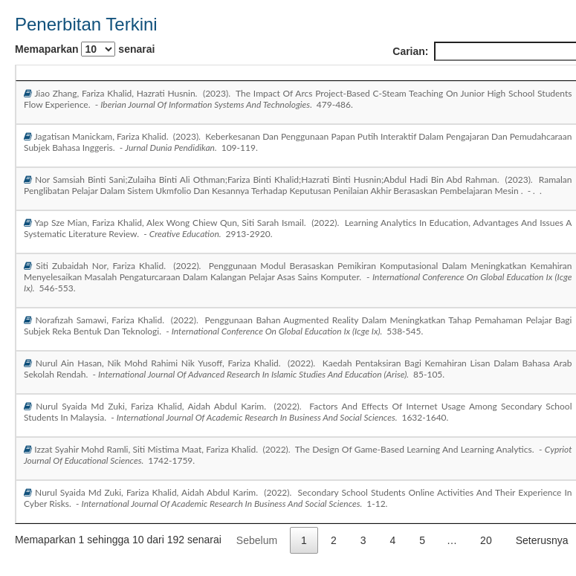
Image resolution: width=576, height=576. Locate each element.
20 (486, 540)
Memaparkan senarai (85, 49)
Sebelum (256, 540)
